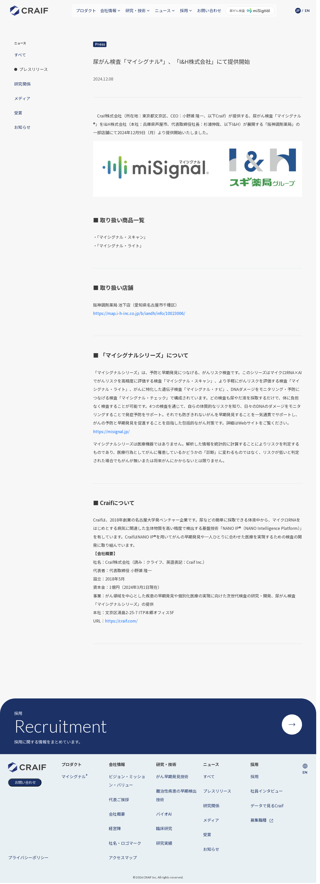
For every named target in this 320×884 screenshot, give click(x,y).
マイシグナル (74, 776)
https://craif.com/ (121, 621)
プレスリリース (217, 791)
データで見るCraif (266, 805)
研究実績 (164, 843)
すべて (209, 776)
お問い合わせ (209, 10)
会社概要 (117, 814)
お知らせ (211, 849)
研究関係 (211, 805)
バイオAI (164, 814)
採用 (254, 776)
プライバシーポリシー (28, 857)
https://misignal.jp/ (111, 431)
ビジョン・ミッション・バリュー (127, 780)
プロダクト (86, 10)
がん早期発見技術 (172, 776)
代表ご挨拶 (119, 799)
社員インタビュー (266, 791)
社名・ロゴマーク (125, 843)
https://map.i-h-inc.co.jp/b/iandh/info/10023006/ (139, 313)
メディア (211, 820)
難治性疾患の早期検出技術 (176, 795)
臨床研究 (164, 828)
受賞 (207, 834)
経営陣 (115, 828)
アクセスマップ (123, 857)
